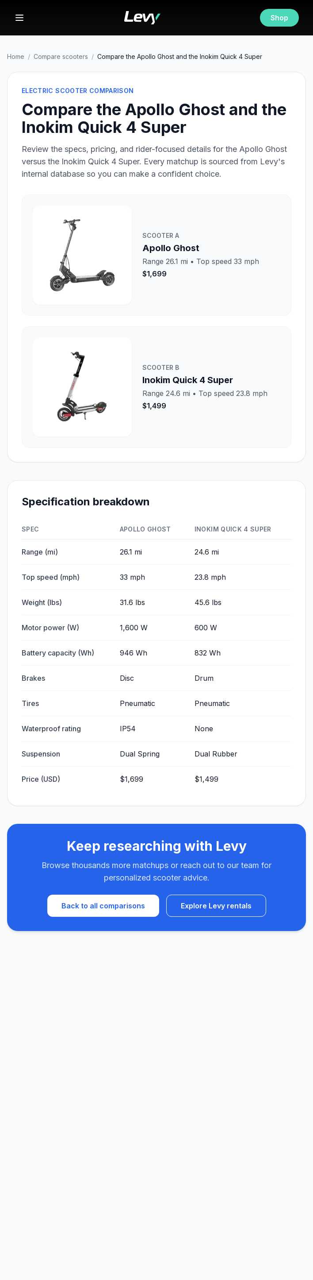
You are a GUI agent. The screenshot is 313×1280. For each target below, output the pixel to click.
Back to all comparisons (103, 905)
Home (15, 56)
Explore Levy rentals (216, 905)
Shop (279, 17)
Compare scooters (61, 56)
